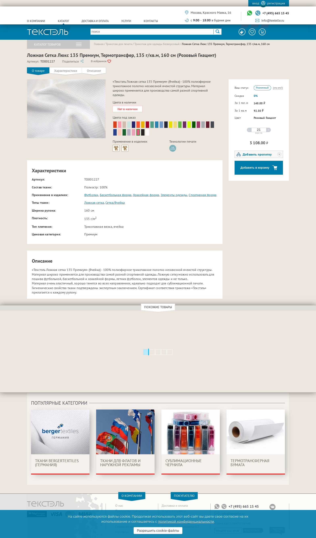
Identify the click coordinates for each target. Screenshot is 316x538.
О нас (119, 506)
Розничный (262, 87)
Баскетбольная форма (116, 195)
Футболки (91, 195)
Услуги (126, 21)
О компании (36, 21)
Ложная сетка (94, 203)
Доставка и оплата (95, 21)
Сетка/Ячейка (115, 203)
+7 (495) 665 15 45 (275, 13)
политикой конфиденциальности (186, 521)
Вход (255, 3)
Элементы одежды (174, 195)
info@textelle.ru (272, 20)
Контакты (151, 21)
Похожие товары (158, 307)
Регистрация (276, 3)
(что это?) (278, 87)
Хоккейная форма (146, 195)
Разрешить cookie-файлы (158, 531)
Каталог (63, 21)
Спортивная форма (202, 195)
